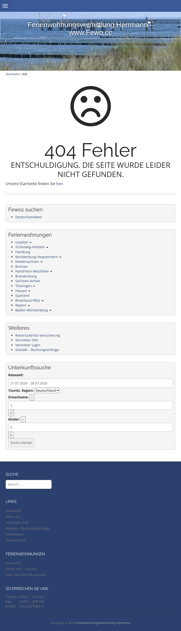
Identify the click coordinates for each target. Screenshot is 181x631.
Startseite (12, 74)
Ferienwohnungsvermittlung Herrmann (103, 623)
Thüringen (25, 286)
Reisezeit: (16, 375)
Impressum (15, 534)
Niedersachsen (28, 261)
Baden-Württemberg (33, 310)
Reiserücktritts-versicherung (37, 335)
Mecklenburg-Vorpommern (38, 257)
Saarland (22, 295)
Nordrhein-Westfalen (33, 271)
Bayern (22, 305)
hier (59, 183)
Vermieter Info (26, 340)
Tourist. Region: (21, 390)
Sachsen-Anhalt (27, 281)
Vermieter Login (27, 345)
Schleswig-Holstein (31, 247)
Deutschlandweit (28, 217)
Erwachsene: (18, 397)
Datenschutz (15, 540)
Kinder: (14, 419)
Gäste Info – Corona (21, 569)
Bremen (21, 266)
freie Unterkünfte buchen (26, 575)
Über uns (13, 516)
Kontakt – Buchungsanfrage (37, 349)
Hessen (22, 291)
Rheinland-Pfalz (29, 300)
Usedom (23, 242)
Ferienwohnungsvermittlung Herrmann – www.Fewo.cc (90, 28)
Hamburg (22, 252)
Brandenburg (26, 276)
